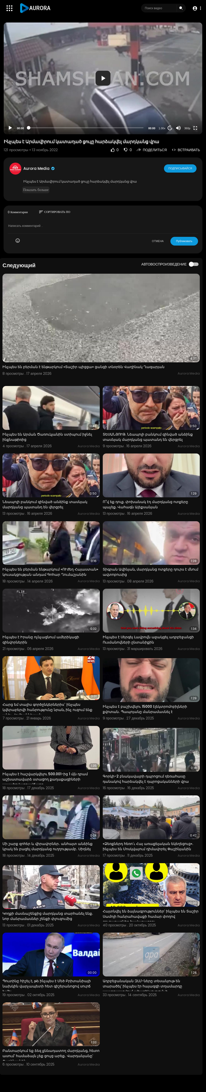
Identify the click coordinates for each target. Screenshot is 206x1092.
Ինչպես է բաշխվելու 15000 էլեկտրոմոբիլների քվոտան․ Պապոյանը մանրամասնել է (145, 709)
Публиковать (184, 241)
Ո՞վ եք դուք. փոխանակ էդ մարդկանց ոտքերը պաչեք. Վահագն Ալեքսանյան (145, 504)
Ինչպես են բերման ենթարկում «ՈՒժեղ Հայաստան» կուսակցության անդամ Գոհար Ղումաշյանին (50, 572)
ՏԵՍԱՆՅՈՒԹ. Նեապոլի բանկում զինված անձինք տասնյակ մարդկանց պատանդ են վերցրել (148, 437)
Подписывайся (180, 168)
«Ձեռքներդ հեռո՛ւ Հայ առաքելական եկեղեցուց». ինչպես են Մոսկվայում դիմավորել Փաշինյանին (148, 846)
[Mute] (178, 128)
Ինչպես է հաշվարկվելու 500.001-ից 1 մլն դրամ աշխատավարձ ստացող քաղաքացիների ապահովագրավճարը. (45, 779)
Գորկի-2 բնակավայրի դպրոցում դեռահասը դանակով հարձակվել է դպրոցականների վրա (146, 779)
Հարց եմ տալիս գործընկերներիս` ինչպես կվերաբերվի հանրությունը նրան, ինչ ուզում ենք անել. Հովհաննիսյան (47, 709)
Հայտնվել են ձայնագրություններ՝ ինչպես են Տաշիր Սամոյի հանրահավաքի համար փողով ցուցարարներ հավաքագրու (151, 916)
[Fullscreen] (195, 128)
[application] (103, 78)
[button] (196, 8)
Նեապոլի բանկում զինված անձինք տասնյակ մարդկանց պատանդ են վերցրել (44, 504)
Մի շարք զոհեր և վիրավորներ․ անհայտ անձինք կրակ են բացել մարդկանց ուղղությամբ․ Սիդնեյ (47, 846)
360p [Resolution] (187, 128)
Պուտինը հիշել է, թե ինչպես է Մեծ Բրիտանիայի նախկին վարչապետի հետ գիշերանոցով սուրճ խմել (46, 986)
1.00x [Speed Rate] (162, 128)
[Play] (10, 128)
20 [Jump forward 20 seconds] (170, 128)
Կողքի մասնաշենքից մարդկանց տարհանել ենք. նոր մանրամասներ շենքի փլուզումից (47, 916)
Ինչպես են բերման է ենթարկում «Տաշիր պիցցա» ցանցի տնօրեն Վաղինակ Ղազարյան (83, 366)
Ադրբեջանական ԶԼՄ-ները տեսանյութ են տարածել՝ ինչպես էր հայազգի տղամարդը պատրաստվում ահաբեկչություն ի (142, 986)
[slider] (86, 127)
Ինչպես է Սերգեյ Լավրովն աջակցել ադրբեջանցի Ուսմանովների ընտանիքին (148, 640)
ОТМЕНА (158, 241)
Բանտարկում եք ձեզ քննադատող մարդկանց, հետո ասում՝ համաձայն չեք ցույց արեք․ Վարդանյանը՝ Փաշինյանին (51, 1056)
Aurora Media (39, 168)
